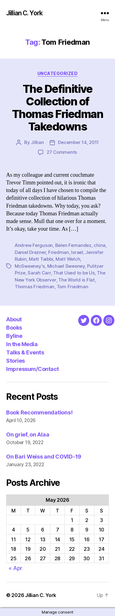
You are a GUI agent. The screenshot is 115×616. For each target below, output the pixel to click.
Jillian (37, 142)
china (99, 245)
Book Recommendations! (39, 412)
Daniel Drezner (30, 252)
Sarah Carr (39, 273)
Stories (15, 360)
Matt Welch (68, 259)
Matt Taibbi (41, 259)
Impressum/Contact (32, 369)
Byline (14, 336)
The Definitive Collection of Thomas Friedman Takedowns (57, 107)
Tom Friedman (72, 286)
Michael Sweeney (66, 266)
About (14, 319)
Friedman (58, 252)
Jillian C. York (24, 13)
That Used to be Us (73, 273)
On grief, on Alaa (27, 434)
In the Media (21, 344)
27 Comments (62, 152)
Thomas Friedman (34, 286)
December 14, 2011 (78, 142)
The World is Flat (76, 280)
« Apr (15, 568)
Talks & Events (25, 352)
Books (14, 327)
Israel (77, 252)
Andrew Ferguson (34, 245)
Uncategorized (57, 73)
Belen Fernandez (73, 245)
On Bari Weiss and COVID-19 (43, 456)
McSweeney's (30, 266)
